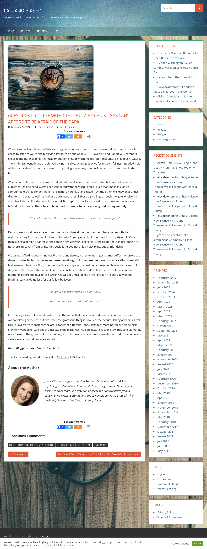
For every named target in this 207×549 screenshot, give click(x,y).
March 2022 (164, 316)
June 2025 (163, 287)
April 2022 (163, 311)
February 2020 (166, 378)
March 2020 (164, 374)
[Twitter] (69, 136)
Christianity (36, 445)
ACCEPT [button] (197, 543)
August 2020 (165, 364)
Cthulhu (49, 445)
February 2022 (166, 321)
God (72, 445)
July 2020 (163, 369)
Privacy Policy (165, 512)
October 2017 (166, 431)
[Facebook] (61, 136)
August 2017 (165, 436)
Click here (63, 357)
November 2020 (167, 359)
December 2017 (167, 427)
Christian (23, 445)
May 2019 (163, 393)
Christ (12, 445)
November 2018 (167, 407)
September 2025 (168, 282)
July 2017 (163, 441)
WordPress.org (166, 489)
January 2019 (165, 403)
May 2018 (163, 417)
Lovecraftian (100, 445)
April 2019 (163, 398)
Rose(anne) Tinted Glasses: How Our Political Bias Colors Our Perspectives (98, 454)
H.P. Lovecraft (84, 445)
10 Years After (19, 454)
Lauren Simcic (45, 126)
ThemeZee (44, 536)
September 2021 (168, 330)
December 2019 (167, 383)
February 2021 (166, 350)
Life (56, 31)
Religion (42, 31)
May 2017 (163, 451)
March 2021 (164, 345)
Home (10, 31)
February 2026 (166, 278)
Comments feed (167, 484)
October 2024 (166, 292)
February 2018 (166, 422)
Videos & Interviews (169, 517)
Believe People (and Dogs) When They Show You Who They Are (175, 167)
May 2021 (163, 335)
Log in (161, 474)
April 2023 (163, 302)
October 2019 (166, 388)
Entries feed (165, 479)
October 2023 (166, 297)
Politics (25, 31)
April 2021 (163, 340)
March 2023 (164, 306)
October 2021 (166, 326)
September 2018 (168, 412)
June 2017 (163, 446)
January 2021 (165, 355)
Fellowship (62, 445)
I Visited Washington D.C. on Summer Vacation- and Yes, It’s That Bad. (175, 67)
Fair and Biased (25, 10)
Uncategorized (166, 139)
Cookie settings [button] (180, 543)
